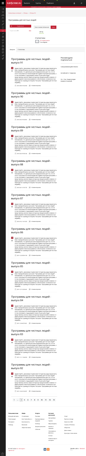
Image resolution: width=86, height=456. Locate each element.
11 (45, 400)
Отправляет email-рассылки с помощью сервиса (46, 7)
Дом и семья (67, 430)
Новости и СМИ (68, 422)
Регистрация (12, 419)
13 (54, 400)
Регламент (11, 422)
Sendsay (37, 423)
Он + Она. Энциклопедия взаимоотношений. (68, 80)
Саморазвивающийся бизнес (69, 67)
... (17, 400)
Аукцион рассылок (40, 426)
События (37, 429)
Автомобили (51, 418)
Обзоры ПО (33, 13)
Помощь (10, 425)
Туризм (50, 421)
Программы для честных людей (22, 20)
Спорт (66, 416)
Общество (67, 427)
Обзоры (25, 13)
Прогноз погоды (68, 419)
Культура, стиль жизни (70, 433)
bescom (41, 33)
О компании (25, 416)
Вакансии (24, 425)
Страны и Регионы (69, 425)
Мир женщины (52, 423)
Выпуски (29, 2)
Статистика (40, 38)
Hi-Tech (50, 435)
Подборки (52, 2)
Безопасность (26, 422)
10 (41, 400)
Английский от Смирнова (68, 73)
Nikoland (82, 448)
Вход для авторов (13, 416)
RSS (30, 30)
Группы (40, 2)
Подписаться (20, 26)
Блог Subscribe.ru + (27, 419)
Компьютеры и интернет (14, 13)
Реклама (37, 416)
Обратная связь (26, 427)
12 (50, 400)
